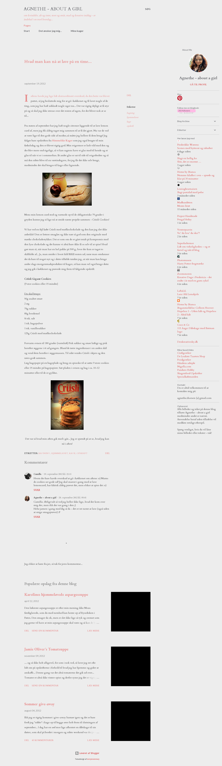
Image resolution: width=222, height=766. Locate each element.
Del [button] (129, 95)
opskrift (130, 126)
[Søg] (147, 9)
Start (27, 30)
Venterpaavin (184, 229)
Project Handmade (187, 216)
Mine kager (77, 30)
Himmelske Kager (62, 140)
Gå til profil (198, 84)
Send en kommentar (45, 630)
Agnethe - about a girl (53, 9)
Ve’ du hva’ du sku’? (188, 233)
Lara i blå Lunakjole (188, 294)
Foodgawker (184, 359)
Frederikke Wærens (188, 144)
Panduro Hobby (185, 370)
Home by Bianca (186, 172)
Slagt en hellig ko (187, 158)
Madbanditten (184, 202)
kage (129, 121)
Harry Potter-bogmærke (190, 263)
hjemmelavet (132, 117)
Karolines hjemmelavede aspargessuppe (56, 594)
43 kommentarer (42, 740)
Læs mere (93, 630)
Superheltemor (185, 243)
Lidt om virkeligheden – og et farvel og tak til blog (193, 248)
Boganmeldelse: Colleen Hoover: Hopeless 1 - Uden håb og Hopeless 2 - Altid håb (196, 311)
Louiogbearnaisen (187, 189)
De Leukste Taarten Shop (191, 356)
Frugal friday (184, 219)
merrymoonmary (93, 759)
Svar (37, 490)
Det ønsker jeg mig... (50, 30)
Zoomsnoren (184, 274)
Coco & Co (183, 325)
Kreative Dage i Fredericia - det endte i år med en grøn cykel (194, 279)
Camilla (37, 474)
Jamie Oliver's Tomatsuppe (46, 649)
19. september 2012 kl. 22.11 (57, 474)
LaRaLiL (181, 291)
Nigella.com (184, 366)
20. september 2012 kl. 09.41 (72, 497)
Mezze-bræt (183, 206)
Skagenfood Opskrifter (189, 373)
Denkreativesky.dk (187, 342)
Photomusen (184, 260)
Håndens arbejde (186, 363)
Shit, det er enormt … (189, 161)
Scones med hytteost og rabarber (195, 148)
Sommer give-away (39, 703)
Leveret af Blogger (87, 753)
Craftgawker (184, 353)
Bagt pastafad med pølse (190, 192)
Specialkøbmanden (187, 376)
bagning (130, 113)
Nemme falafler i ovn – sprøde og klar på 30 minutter (195, 177)
